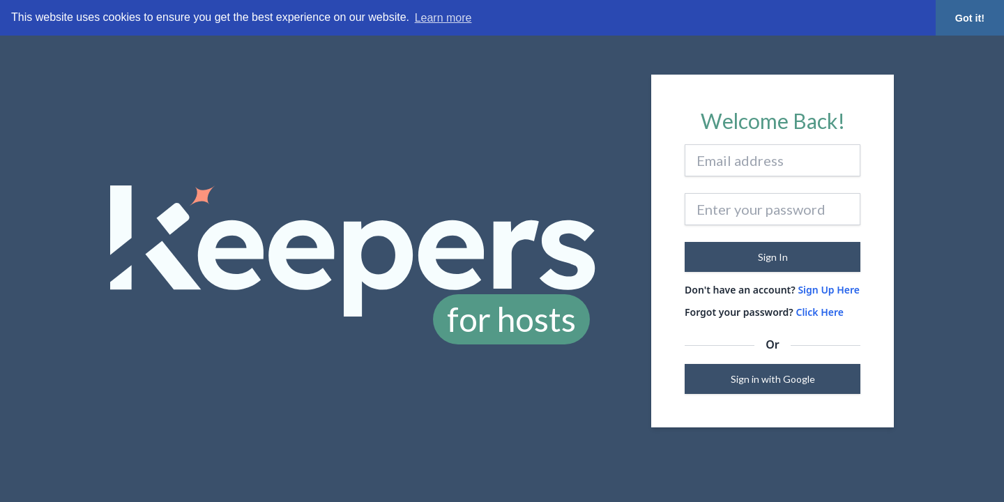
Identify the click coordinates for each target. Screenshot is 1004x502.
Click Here (820, 312)
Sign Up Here (829, 289)
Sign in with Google (773, 379)
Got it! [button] (969, 18)
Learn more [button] (443, 18)
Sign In (773, 257)
